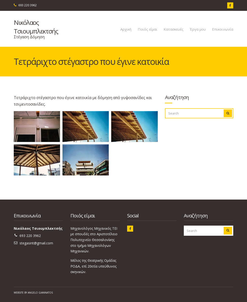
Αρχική (125, 29)
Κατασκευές (174, 29)
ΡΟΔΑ (75, 266)
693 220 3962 (27, 5)
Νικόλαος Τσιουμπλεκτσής (36, 26)
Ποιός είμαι (147, 29)
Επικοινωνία (222, 29)
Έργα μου (198, 29)
